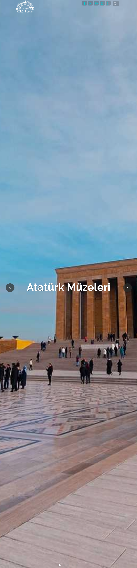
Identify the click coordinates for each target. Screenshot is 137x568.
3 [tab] (68, 565)
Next (127, 287)
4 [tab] (72, 565)
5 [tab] (77, 565)
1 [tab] (59, 565)
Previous (10, 287)
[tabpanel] (68, 284)
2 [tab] (64, 565)
